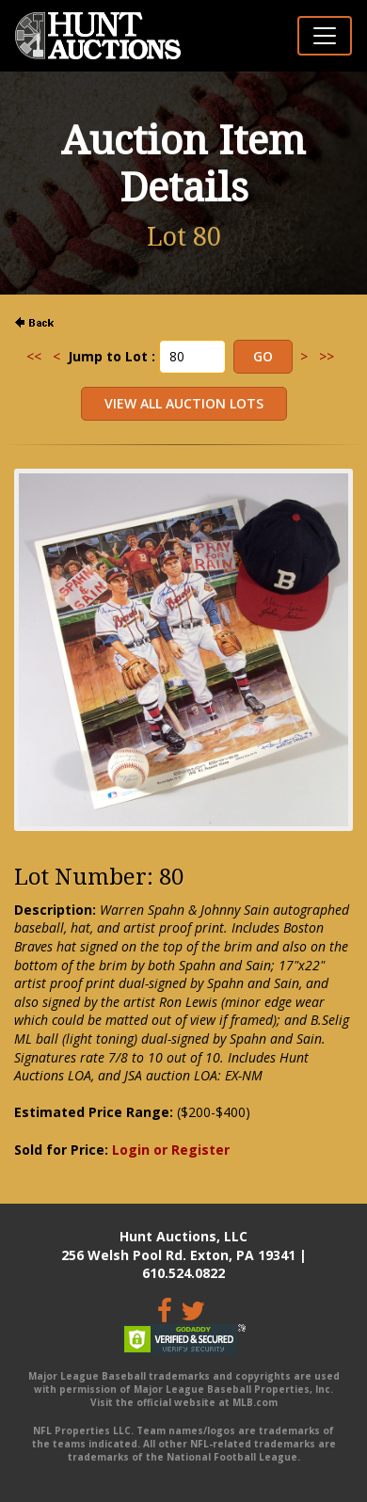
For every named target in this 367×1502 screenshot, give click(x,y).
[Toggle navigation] (324, 36)
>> (326, 356)
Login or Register (171, 1149)
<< (33, 356)
